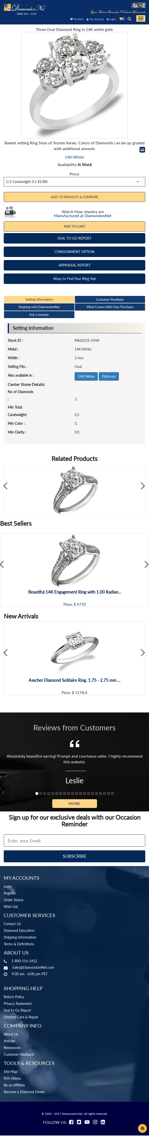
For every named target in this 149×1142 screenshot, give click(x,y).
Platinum (109, 376)
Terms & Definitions (19, 944)
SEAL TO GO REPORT (74, 238)
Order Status (13, 900)
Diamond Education (19, 930)
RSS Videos (12, 1078)
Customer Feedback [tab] (110, 299)
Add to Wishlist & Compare (74, 197)
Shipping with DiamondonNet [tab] (39, 307)
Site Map (10, 1071)
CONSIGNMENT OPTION (74, 252)
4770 (81, 604)
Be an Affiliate (14, 1085)
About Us (11, 1034)
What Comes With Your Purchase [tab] (110, 307)
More (74, 803)
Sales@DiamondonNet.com (33, 967)
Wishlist (77, 19)
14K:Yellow (86, 376)
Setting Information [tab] (39, 299)
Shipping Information (20, 937)
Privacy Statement (18, 1003)
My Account (95, 19)
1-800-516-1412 (24, 961)
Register (10, 893)
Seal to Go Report (17, 1010)
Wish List (11, 906)
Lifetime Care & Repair (21, 1017)
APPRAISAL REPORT (75, 265)
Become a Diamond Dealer (24, 1092)
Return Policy (14, 997)
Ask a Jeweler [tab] (39, 315)
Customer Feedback (19, 1054)
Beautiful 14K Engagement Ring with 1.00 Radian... (74, 592)
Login (111, 19)
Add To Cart (74, 226)
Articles (9, 1041)
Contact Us (12, 924)
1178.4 (81, 693)
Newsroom (12, 1048)
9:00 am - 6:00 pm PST (30, 974)
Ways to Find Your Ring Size (74, 278)
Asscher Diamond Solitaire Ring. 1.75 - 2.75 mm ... (74, 680)
